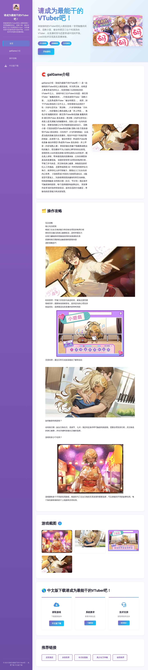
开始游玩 (47, 51)
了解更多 (90, 623)
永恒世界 (65, 657)
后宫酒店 (49, 657)
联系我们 (124, 623)
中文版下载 (56, 623)
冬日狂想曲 (83, 657)
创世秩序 (120, 657)
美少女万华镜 (102, 657)
